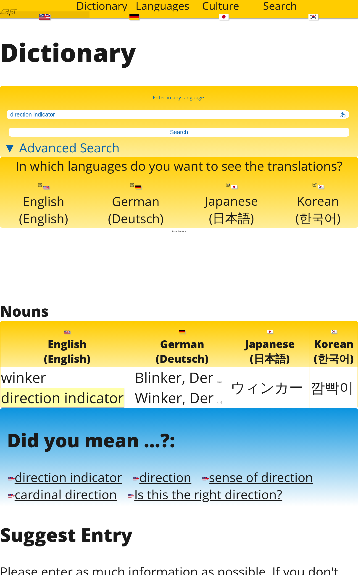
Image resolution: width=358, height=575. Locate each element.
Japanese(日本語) (231, 204)
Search (280, 5)
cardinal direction (62, 494)
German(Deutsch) (135, 205)
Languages (162, 5)
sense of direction (257, 477)
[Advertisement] (179, 267)
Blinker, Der (178, 377)
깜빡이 (332, 387)
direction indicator (65, 477)
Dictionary (101, 5)
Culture (220, 5)
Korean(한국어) (317, 204)
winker (23, 377)
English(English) (43, 205)
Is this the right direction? (205, 494)
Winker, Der (178, 397)
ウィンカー (267, 387)
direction (162, 477)
